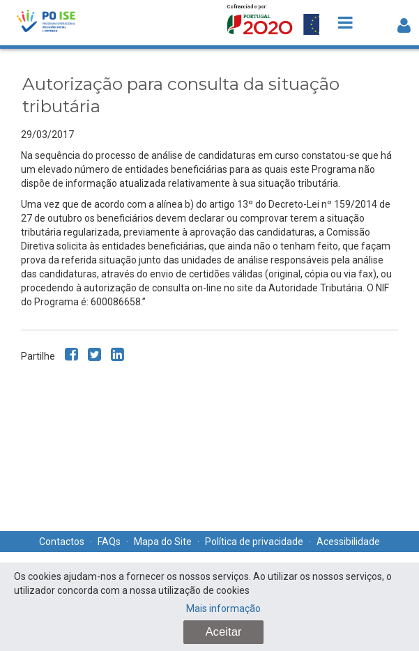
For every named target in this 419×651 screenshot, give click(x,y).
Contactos (61, 541)
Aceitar (223, 631)
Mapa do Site (163, 541)
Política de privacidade (254, 541)
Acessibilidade (348, 541)
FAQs (109, 541)
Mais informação (223, 608)
